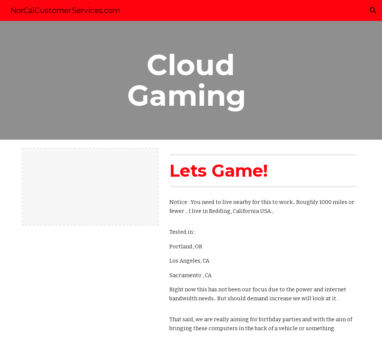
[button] (373, 10)
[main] (191, 80)
